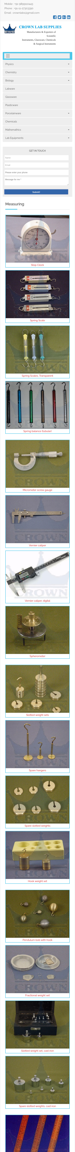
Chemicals (11, 121)
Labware (10, 88)
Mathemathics (37, 129)
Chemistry (37, 72)
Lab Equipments (37, 138)
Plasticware (11, 105)
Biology (37, 80)
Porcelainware (37, 113)
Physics (37, 64)
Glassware (11, 97)
